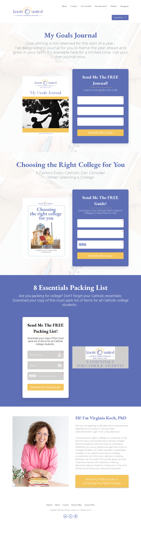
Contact (74, 6)
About (64, 6)
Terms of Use (89, 515)
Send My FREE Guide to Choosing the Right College (102, 491)
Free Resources (101, 6)
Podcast (114, 6)
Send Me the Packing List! (45, 394)
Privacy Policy (76, 515)
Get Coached (86, 6)
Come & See (119, 17)
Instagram (125, 6)
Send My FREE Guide (100, 134)
